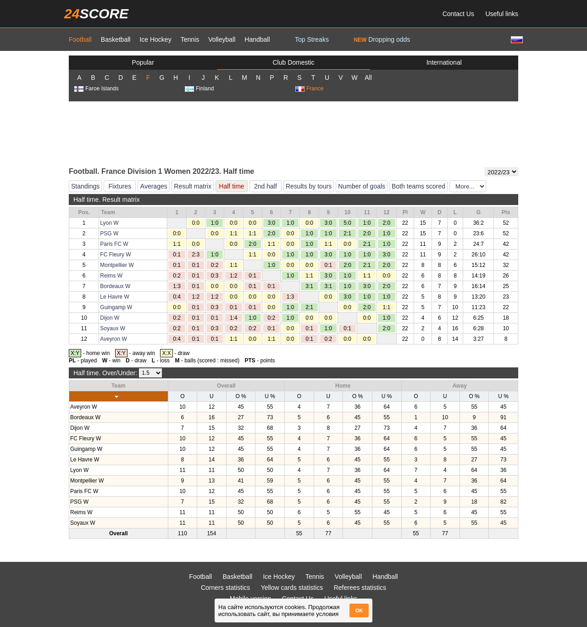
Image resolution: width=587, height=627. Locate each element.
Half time (231, 186)
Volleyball (221, 39)
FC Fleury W (115, 254)
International (444, 62)
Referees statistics (360, 587)
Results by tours (309, 186)
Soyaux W (112, 328)
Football (80, 39)
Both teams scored (418, 186)
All (368, 77)
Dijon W (109, 318)
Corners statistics (225, 587)
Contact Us (458, 13)
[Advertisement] (293, 133)
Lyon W (109, 223)
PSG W (109, 233)
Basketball (116, 39)
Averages (153, 186)
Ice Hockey (155, 39)
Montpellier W (116, 265)
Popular (143, 62)
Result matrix (192, 186)
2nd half (265, 186)
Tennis (190, 39)
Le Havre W (114, 297)
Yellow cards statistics (292, 587)
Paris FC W (114, 244)
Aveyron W (113, 339)
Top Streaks (312, 39)
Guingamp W (116, 307)
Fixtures (119, 186)
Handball (257, 39)
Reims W (111, 275)
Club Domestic (293, 62)
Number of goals (361, 186)
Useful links (501, 13)
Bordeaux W (115, 286)
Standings (85, 186)
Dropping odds (382, 39)
